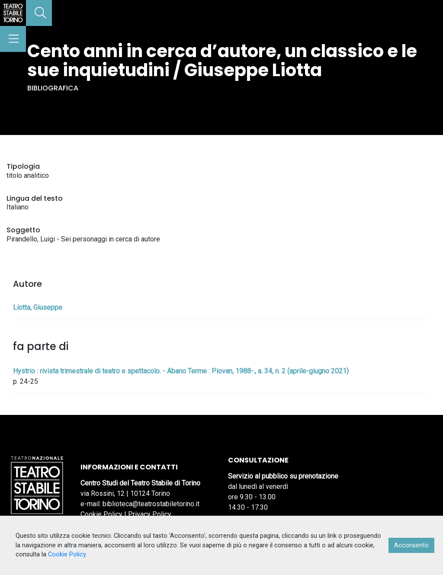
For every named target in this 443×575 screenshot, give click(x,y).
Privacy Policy (149, 514)
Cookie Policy (101, 514)
